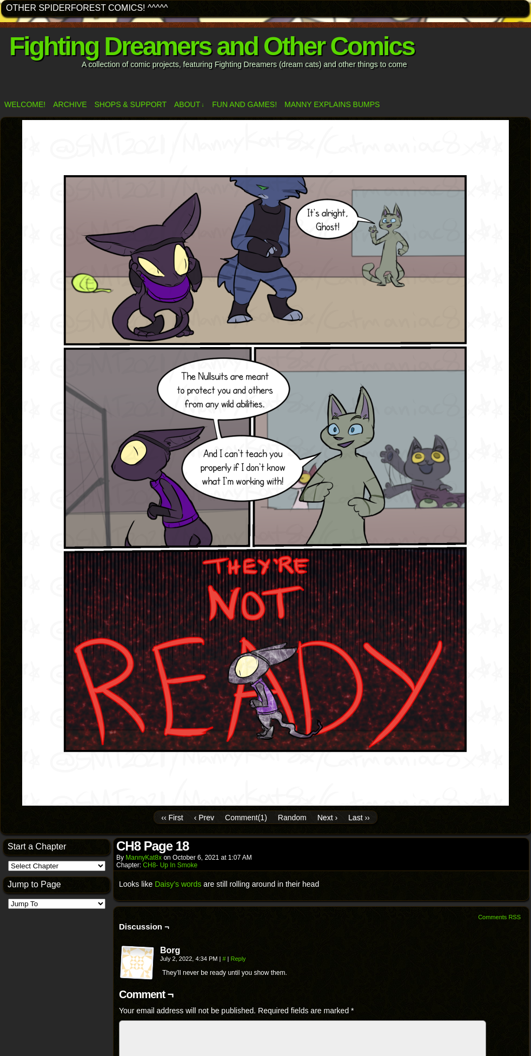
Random (292, 817)
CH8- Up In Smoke (170, 865)
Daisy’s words (178, 884)
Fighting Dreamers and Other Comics (211, 46)
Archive (70, 104)
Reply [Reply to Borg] (237, 958)
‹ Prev (204, 817)
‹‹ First (172, 817)
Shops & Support (130, 104)
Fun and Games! (244, 104)
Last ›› (359, 817)
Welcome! (24, 104)
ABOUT (189, 104)
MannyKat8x (143, 857)
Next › (327, 817)
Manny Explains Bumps (332, 104)
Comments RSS (499, 917)
